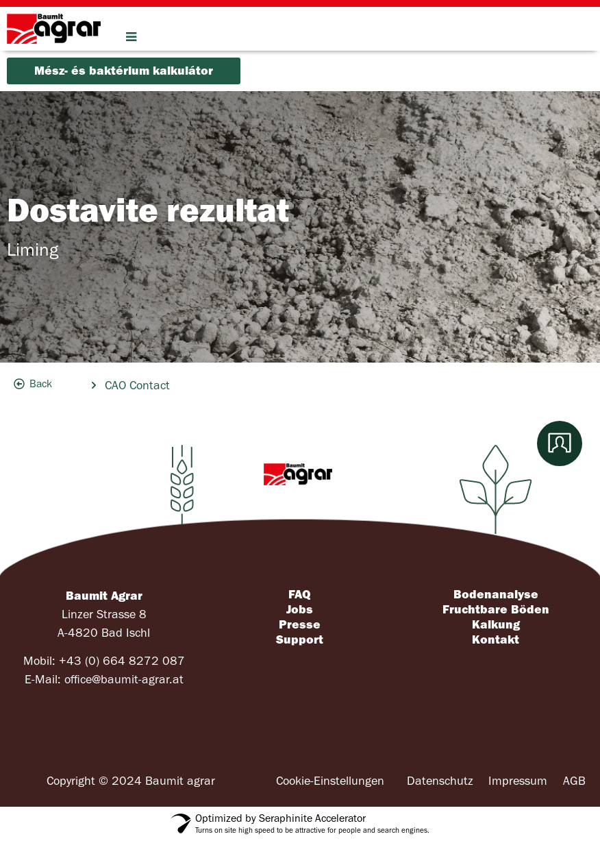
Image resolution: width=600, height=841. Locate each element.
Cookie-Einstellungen (330, 781)
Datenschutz (440, 781)
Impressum (517, 781)
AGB (574, 781)
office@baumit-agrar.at (124, 679)
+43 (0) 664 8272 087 (122, 661)
